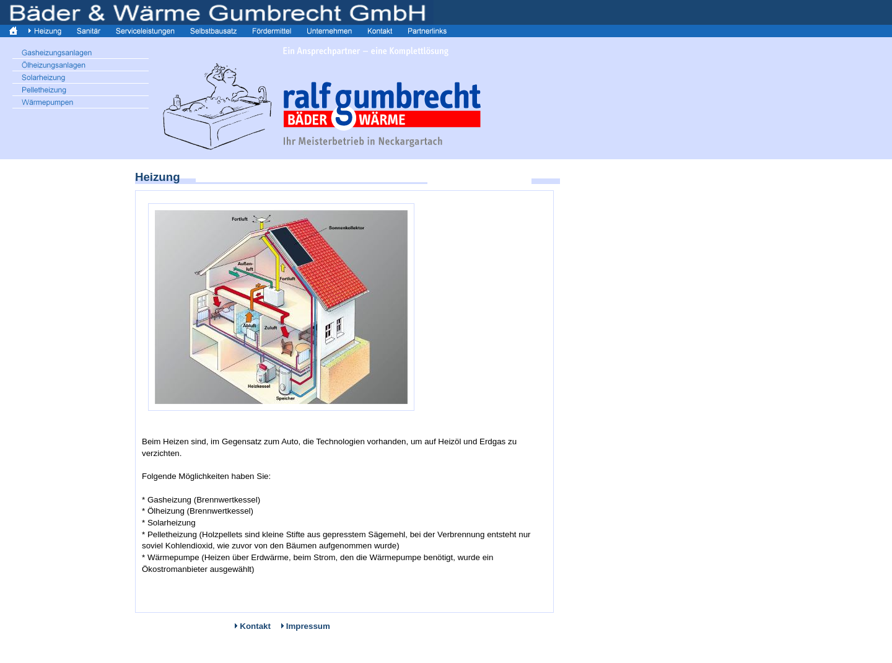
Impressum (308, 626)
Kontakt (255, 626)
